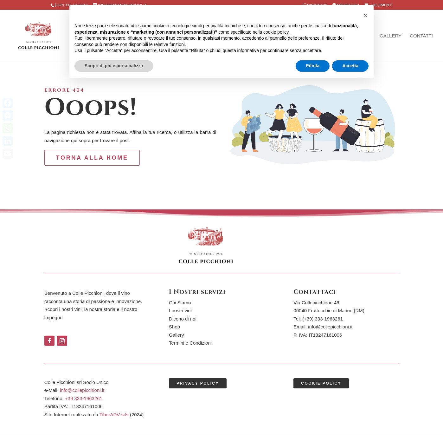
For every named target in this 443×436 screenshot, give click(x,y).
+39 (83, 398)
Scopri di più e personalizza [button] (114, 65)
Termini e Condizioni (190, 343)
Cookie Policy (321, 383)
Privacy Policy (198, 383)
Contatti (421, 36)
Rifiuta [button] (313, 65)
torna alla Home (92, 158)
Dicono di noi (182, 318)
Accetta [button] (350, 65)
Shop (174, 326)
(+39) (322, 318)
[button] (365, 15)
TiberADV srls (114, 414)
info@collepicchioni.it (330, 326)
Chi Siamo (180, 302)
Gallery (390, 36)
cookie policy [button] (275, 32)
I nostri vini (180, 310)
